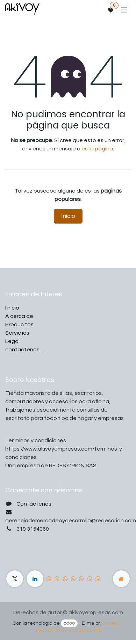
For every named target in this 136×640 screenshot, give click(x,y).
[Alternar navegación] (124, 9)
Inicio (68, 216)
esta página (97, 148)
